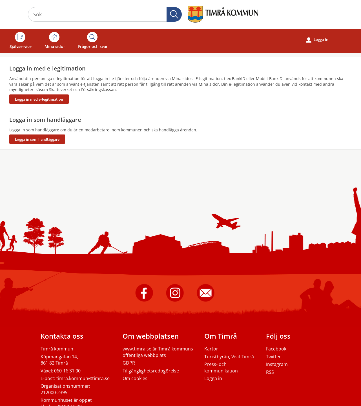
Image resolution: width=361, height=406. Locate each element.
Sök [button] (174, 14)
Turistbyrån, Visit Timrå (229, 357)
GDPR (129, 363)
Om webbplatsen (151, 336)
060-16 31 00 (67, 371)
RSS (270, 372)
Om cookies (135, 378)
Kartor (211, 349)
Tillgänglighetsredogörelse (151, 371)
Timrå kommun (57, 349)
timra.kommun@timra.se (83, 378)
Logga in (317, 40)
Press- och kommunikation (221, 367)
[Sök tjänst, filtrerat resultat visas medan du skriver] (105, 14)
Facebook (276, 349)
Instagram (277, 364)
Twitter (273, 357)
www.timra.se (137, 349)
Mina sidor (55, 40)
